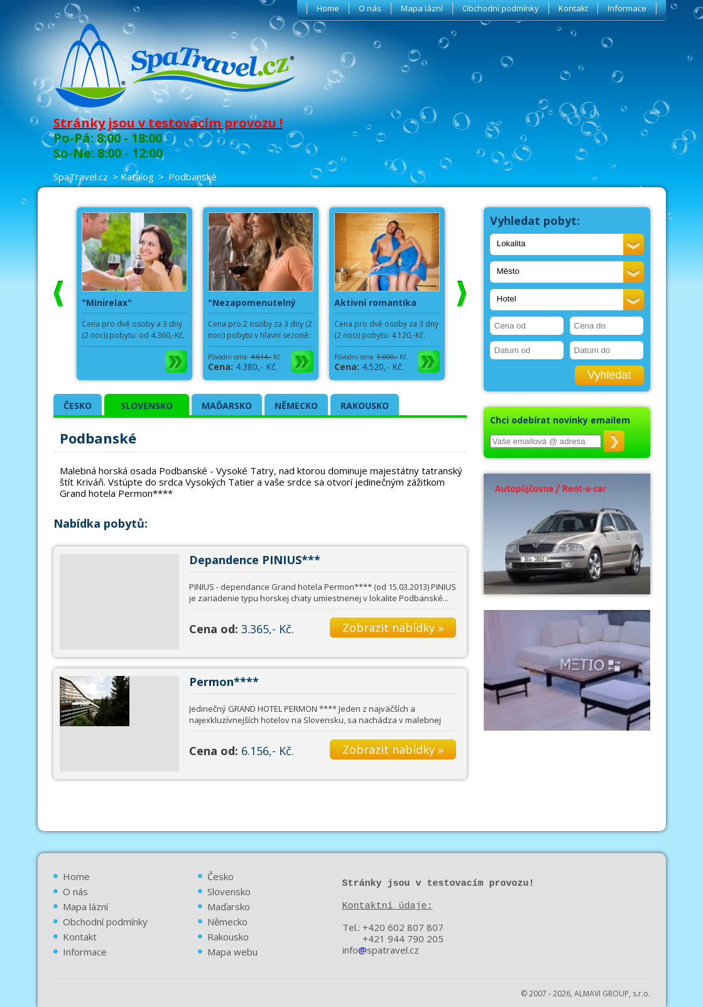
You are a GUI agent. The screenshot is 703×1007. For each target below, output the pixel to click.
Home (328, 8)
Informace (627, 8)
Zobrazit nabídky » (393, 627)
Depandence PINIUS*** (254, 559)
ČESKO (77, 405)
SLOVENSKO (147, 405)
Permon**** (224, 681)
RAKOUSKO (365, 405)
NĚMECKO (296, 405)
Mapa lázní (422, 8)
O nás (370, 8)
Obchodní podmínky (500, 8)
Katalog (137, 176)
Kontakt (573, 8)
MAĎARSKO (227, 405)
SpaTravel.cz (80, 176)
